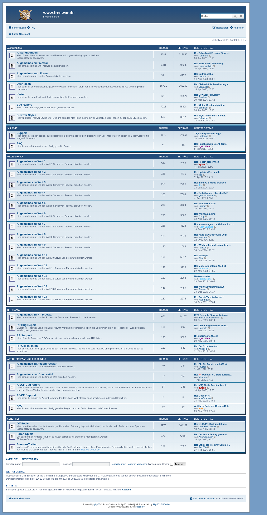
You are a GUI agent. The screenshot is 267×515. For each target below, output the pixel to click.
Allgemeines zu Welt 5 (31, 203)
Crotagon (203, 136)
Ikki (200, 185)
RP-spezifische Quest (206, 336)
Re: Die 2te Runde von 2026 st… (211, 364)
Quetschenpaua (207, 195)
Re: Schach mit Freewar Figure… (212, 53)
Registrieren (30, 459)
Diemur (202, 76)
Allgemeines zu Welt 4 (31, 192)
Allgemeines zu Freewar (32, 63)
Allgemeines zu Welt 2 (31, 171)
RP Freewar (14, 310)
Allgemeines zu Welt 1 (31, 161)
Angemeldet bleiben (161, 464)
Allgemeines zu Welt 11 (32, 265)
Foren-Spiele (25, 433)
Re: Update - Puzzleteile (207, 172)
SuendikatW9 (205, 66)
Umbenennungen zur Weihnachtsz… (214, 224)
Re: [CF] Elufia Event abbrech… (211, 385)
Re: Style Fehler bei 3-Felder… (210, 115)
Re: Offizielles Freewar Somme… (212, 445)
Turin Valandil (206, 227)
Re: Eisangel (201, 255)
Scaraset (203, 87)
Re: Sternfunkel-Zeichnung (209, 63)
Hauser (202, 247)
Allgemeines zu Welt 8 (31, 234)
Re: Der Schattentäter (206, 346)
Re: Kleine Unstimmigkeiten (209, 105)
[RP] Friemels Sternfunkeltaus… (211, 315)
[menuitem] (31, 27)
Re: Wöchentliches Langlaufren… (212, 245)
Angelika (203, 349)
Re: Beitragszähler (204, 74)
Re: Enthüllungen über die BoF (211, 193)
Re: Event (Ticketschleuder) (209, 297)
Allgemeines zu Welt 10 (32, 255)
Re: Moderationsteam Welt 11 (210, 266)
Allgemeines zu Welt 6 (31, 213)
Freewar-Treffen (27, 444)
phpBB (97, 504)
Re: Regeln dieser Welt (206, 162)
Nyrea (202, 164)
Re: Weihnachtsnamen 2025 (209, 287)
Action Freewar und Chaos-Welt (26, 359)
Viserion (203, 377)
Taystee (203, 366)
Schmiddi (203, 107)
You (201, 408)
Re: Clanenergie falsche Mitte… (211, 325)
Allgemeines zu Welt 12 (32, 275)
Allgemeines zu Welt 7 (31, 223)
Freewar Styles (26, 115)
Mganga (203, 237)
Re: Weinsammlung (204, 214)
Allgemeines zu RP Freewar (35, 314)
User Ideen (24, 83)
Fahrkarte (203, 55)
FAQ (19, 143)
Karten (21, 94)
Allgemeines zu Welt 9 (31, 244)
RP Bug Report (26, 325)
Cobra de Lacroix (207, 426)
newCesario (205, 398)
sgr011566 (204, 146)
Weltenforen (15, 157)
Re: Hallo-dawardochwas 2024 (210, 234)
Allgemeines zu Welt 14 (32, 296)
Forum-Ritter (206, 279)
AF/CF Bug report (28, 384)
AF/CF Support (26, 395)
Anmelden (12, 459)
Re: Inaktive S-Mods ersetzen (210, 182)
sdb (200, 174)
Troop (201, 216)
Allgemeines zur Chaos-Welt (35, 374)
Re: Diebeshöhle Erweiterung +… (212, 84)
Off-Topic (23, 423)
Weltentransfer (202, 276)
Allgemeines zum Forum (32, 73)
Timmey (203, 206)
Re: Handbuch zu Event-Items (210, 144)
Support (12, 128)
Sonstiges (13, 419)
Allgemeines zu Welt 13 (32, 286)
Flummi (202, 289)
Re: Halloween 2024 (205, 203)
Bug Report (24, 104)
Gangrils (203, 328)
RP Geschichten (27, 345)
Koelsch (126, 489)
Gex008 (203, 447)
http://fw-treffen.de (90, 449)
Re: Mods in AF (202, 395)
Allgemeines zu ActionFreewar (37, 363)
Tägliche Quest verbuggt (207, 133)
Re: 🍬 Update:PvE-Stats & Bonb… (213, 374)
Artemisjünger (206, 437)
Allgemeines (14, 48)
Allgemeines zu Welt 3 (31, 182)
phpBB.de (140, 507)
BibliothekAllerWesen (209, 317)
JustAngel (204, 299)
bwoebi (203, 388)
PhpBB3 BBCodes (161, 504)
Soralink (203, 97)
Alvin (201, 258)
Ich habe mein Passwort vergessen (129, 464)
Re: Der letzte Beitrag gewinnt (210, 434)
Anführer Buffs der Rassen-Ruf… (212, 406)
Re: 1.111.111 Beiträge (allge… (211, 424)
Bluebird (203, 268)
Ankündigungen (27, 52)
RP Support (24, 335)
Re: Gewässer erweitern (207, 95)
